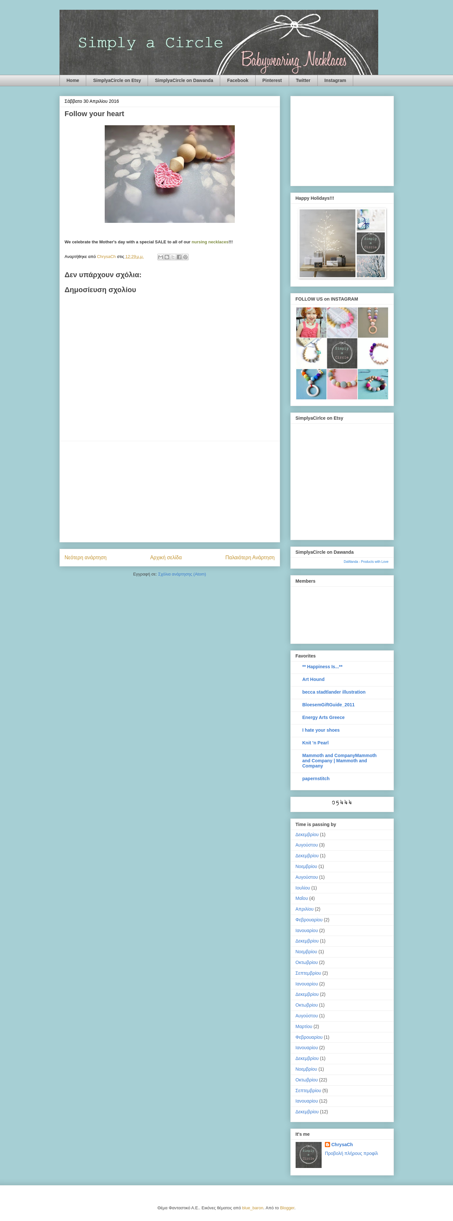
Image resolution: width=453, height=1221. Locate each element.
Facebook (237, 80)
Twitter (303, 80)
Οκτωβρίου (307, 962)
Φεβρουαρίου (309, 919)
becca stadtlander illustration (334, 692)
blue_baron (252, 1207)
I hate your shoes (321, 730)
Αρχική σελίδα (166, 557)
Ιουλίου (303, 887)
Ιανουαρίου (307, 930)
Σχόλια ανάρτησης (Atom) (182, 574)
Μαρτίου (304, 1026)
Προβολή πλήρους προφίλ (351, 1153)
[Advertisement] (170, 491)
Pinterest (272, 80)
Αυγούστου (307, 845)
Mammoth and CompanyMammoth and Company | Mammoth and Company (339, 760)
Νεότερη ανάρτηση (86, 557)
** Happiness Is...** (322, 666)
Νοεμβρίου (306, 866)
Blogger (287, 1207)
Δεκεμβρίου (307, 834)
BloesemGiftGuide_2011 (328, 704)
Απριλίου (305, 909)
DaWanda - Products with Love (366, 561)
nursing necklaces (210, 241)
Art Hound (313, 679)
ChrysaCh (342, 1144)
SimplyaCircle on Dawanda (184, 80)
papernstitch (316, 778)
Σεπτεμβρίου (308, 973)
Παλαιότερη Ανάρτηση (250, 557)
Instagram (335, 80)
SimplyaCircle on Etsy (117, 80)
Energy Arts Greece (323, 717)
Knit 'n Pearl (315, 742)
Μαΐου (302, 898)
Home (73, 80)
